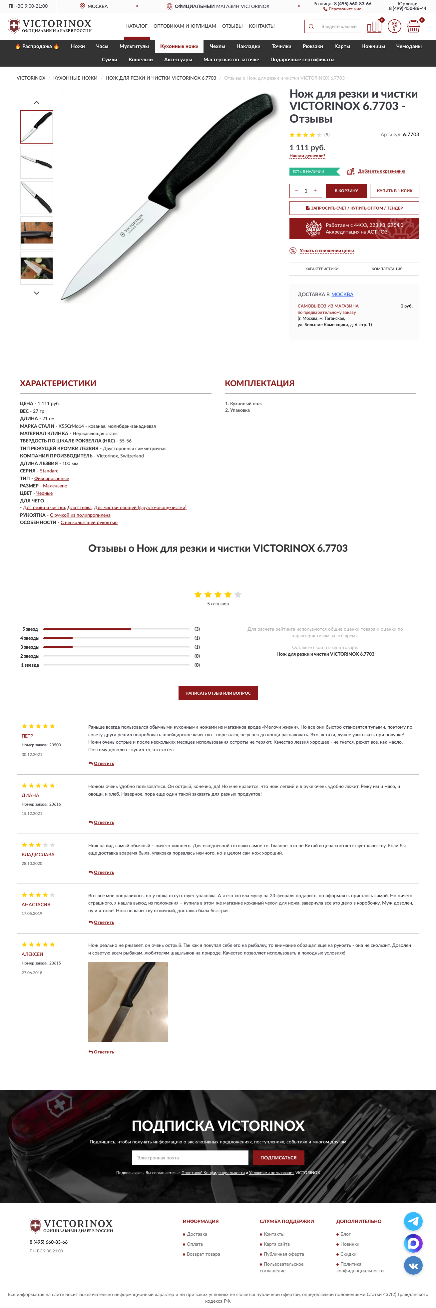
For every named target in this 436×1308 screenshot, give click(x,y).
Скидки (348, 1254)
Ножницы (373, 46)
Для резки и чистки (44, 507)
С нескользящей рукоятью (89, 522)
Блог (345, 1234)
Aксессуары (178, 59)
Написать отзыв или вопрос (218, 693)
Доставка (197, 1234)
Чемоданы (409, 46)
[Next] (36, 293)
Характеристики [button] (321, 269)
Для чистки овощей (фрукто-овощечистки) (140, 507)
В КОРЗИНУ (346, 191)
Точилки (281, 46)
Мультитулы (134, 46)
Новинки (349, 1244)
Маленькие (55, 486)
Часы (102, 46)
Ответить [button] (101, 763)
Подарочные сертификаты (302, 59)
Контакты (262, 26)
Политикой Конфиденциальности (213, 1173)
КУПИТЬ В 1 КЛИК (394, 191)
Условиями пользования (271, 1173)
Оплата (195, 1244)
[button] (342, 9)
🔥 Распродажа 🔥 (37, 46)
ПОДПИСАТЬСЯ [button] (278, 1158)
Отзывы (232, 26)
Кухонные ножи (179, 46)
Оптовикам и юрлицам (185, 26)
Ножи (78, 46)
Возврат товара (203, 1254)
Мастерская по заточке (231, 59)
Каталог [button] (137, 26)
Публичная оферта (284, 1254)
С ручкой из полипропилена (80, 515)
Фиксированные (51, 478)
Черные (44, 493)
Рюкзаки (313, 46)
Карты (342, 46)
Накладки (248, 46)
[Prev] (36, 102)
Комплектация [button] (387, 269)
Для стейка (79, 507)
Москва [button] (342, 294)
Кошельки (141, 59)
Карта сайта (277, 1244)
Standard (49, 471)
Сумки (109, 59)
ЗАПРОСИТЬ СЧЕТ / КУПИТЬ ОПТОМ (354, 208)
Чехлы (217, 46)
